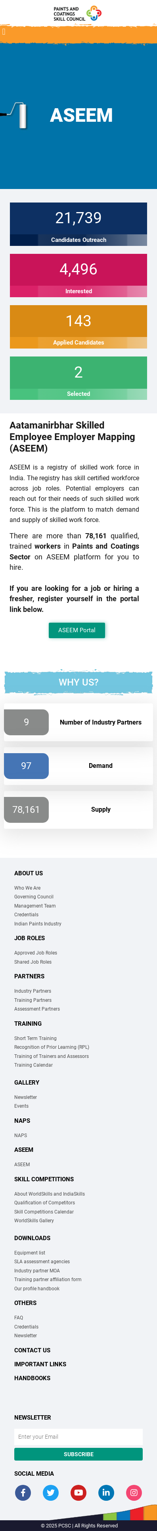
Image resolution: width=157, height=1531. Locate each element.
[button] (4, 32)
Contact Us (32, 1350)
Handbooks (32, 1378)
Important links (40, 1364)
